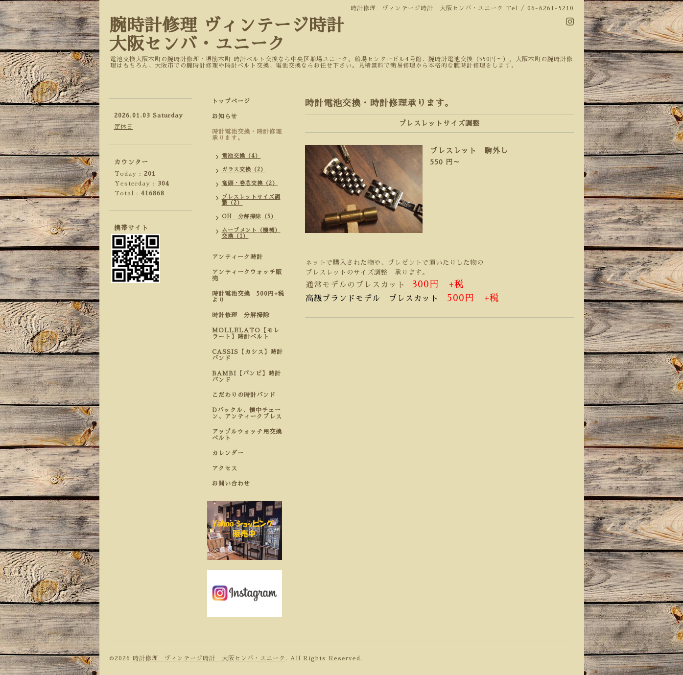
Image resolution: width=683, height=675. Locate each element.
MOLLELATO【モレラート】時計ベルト (246, 333)
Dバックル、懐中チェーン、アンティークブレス (247, 413)
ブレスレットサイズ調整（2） (251, 200)
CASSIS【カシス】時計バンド (247, 355)
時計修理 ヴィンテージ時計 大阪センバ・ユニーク (209, 658)
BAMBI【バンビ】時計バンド (246, 377)
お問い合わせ (231, 484)
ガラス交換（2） (244, 169)
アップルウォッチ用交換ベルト (247, 435)
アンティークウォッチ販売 (247, 275)
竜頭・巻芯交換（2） (250, 183)
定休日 (123, 127)
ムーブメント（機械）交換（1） (251, 233)
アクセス (224, 468)
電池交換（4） (241, 156)
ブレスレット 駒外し (469, 150)
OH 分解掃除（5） (249, 216)
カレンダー (228, 453)
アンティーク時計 (240, 257)
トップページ (231, 101)
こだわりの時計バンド (247, 395)
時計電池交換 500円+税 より (251, 297)
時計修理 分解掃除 (244, 315)
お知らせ (224, 116)
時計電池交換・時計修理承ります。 (247, 135)
